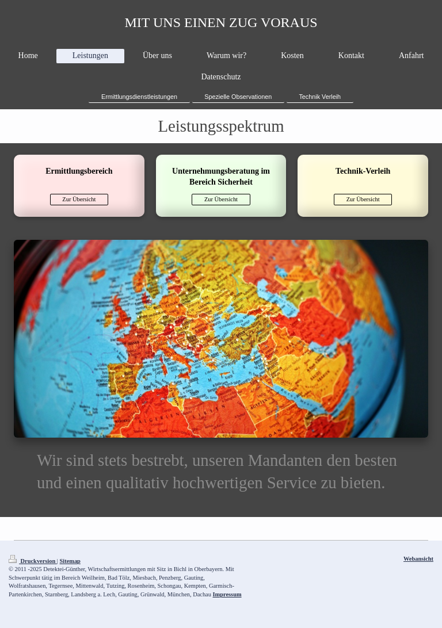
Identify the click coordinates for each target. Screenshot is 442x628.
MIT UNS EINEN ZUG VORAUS (220, 22)
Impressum (227, 594)
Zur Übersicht (79, 199)
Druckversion (33, 561)
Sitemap (70, 561)
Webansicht (418, 559)
